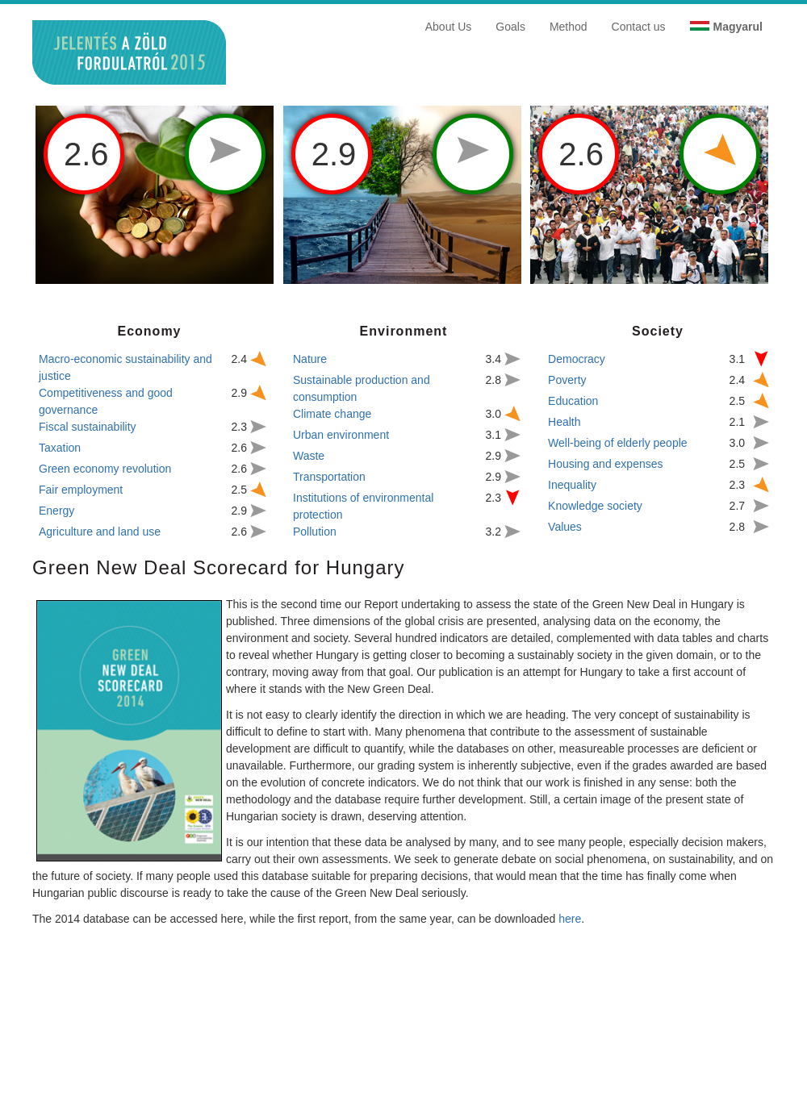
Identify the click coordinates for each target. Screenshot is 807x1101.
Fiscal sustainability (87, 426)
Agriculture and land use (100, 531)
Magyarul (738, 26)
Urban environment (341, 434)
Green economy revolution (105, 468)
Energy (56, 510)
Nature (310, 358)
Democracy (576, 358)
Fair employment (81, 489)
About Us (448, 26)
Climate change (332, 413)
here (569, 918)
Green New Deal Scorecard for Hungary (218, 567)
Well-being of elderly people (618, 442)
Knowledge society (595, 505)
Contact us (639, 26)
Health (564, 421)
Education (573, 400)
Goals (510, 26)
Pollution (315, 531)
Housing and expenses (605, 463)
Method (568, 26)
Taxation (60, 447)
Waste (308, 455)
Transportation (329, 476)
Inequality (572, 484)
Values (565, 526)
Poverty (567, 379)
